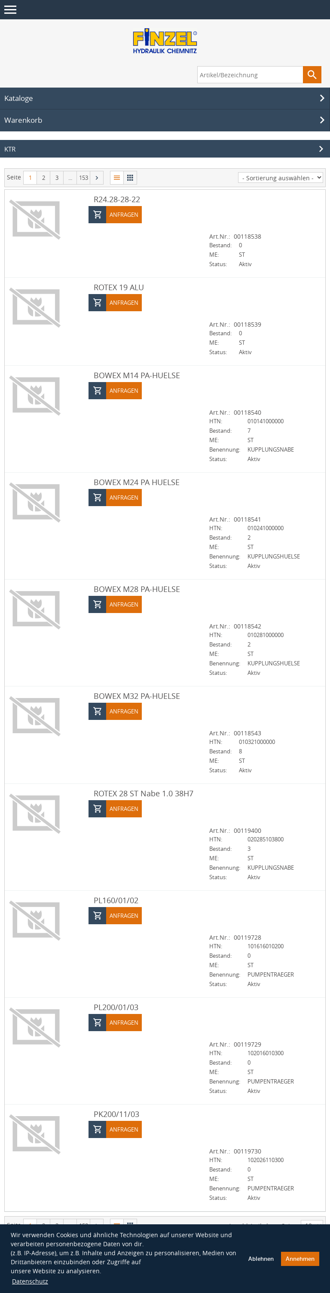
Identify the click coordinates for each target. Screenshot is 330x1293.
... (70, 178)
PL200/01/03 (116, 1007)
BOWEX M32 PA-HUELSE (137, 696)
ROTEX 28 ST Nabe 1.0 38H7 (143, 793)
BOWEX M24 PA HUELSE (137, 482)
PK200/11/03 (116, 1114)
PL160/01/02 (116, 900)
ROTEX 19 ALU (119, 287)
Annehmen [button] (300, 1259)
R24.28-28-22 (117, 199)
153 (83, 178)
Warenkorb (165, 120)
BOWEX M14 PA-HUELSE (137, 375)
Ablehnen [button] (261, 1259)
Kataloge (165, 98)
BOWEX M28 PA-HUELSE (137, 589)
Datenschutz (30, 1281)
